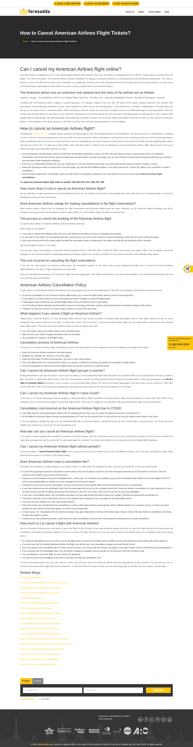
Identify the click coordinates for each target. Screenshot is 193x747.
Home (25, 41)
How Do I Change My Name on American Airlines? (40, 613)
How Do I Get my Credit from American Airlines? (40, 654)
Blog (167, 12)
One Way (44, 699)
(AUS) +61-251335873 (97, 3)
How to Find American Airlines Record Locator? (40, 593)
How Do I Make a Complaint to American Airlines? (41, 588)
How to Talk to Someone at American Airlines (39, 629)
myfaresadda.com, (45, 744)
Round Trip (28, 699)
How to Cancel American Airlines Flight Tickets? (40, 634)
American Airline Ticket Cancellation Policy (38, 618)
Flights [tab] (26, 681)
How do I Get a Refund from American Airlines (39, 603)
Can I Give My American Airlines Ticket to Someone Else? (44, 583)
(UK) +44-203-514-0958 (125, 3)
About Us (130, 12)
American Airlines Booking (31, 578)
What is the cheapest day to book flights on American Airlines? (46, 644)
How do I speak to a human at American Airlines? (40, 623)
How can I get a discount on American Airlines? (39, 659)
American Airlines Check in (31, 598)
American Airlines (40, 134)
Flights (141, 12)
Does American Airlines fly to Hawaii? (35, 608)
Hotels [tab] (37, 681)
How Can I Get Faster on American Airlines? (38, 664)
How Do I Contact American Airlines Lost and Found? (42, 649)
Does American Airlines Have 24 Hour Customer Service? (44, 639)
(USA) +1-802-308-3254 (67, 3)
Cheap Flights (154, 12)
